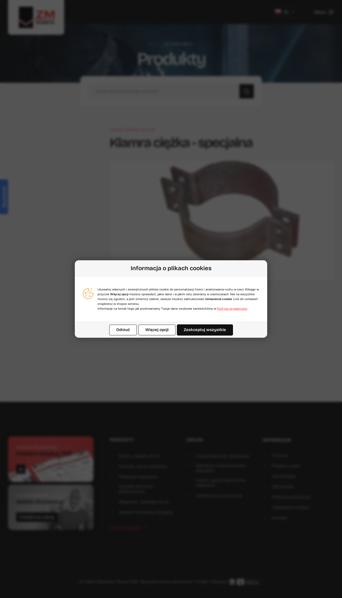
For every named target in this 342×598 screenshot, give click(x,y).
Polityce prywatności (232, 308)
